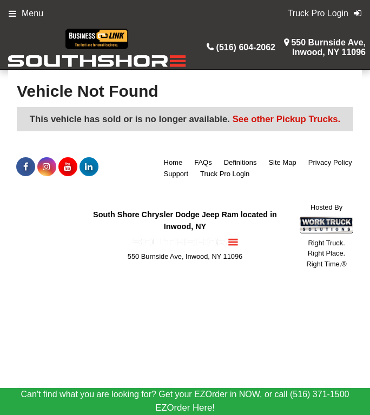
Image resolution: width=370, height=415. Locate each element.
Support (176, 174)
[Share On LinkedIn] (89, 167)
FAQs (203, 162)
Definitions (240, 162)
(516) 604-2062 (245, 47)
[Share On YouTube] (67, 167)
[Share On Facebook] (25, 167)
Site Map (282, 162)
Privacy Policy (330, 162)
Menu (26, 13)
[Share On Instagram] (46, 167)
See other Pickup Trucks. (287, 119)
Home (173, 162)
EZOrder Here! (185, 408)
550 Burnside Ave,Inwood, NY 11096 (328, 47)
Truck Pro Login (224, 174)
